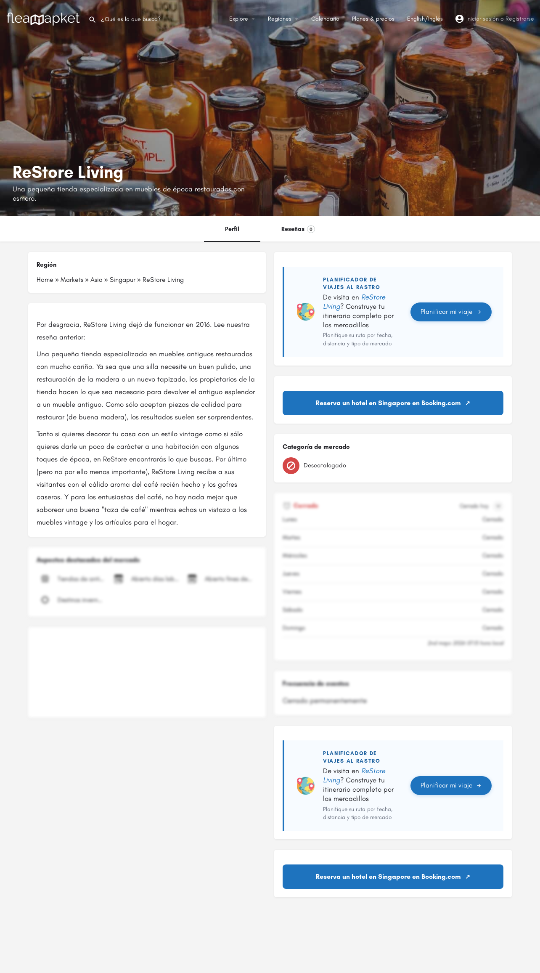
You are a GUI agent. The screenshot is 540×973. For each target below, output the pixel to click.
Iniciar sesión (482, 18)
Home (45, 280)
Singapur (122, 280)
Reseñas (298, 229)
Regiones (279, 18)
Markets (72, 280)
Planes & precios (373, 18)
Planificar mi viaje (451, 311)
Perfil (232, 229)
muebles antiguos (186, 354)
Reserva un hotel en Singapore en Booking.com (388, 403)
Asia (96, 280)
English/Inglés (425, 18)
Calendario (325, 18)
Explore (238, 18)
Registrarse (520, 18)
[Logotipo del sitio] (44, 18)
